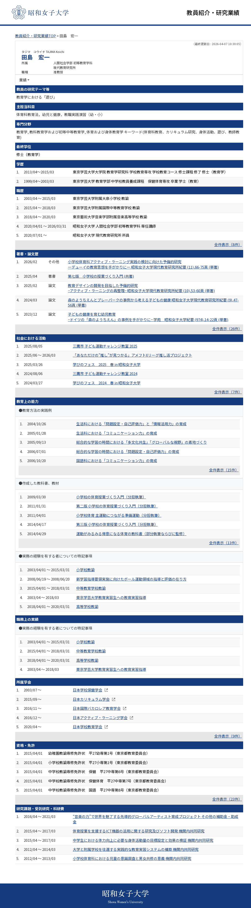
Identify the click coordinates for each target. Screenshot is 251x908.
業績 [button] (22, 79)
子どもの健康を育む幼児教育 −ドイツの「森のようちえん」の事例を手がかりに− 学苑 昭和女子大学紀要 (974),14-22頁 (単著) (148, 316)
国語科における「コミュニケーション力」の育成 (116, 460)
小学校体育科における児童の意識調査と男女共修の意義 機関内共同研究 (132, 858)
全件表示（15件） (224, 469)
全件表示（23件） (227, 799)
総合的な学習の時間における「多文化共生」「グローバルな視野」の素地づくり (141, 442)
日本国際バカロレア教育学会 (97, 708)
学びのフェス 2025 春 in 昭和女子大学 (106, 364)
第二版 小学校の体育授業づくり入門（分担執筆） (117, 505)
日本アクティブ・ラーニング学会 (100, 717)
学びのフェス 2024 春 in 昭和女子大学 (106, 382)
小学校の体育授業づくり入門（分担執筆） (111, 496)
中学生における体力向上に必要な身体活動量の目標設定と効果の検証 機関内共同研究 (143, 840)
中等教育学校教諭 (91, 588)
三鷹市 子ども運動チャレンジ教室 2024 (105, 373)
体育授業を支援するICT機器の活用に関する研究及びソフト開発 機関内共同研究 (138, 830)
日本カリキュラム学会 (91, 699)
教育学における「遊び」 (36, 97)
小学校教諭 (85, 569)
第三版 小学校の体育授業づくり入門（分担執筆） (117, 524)
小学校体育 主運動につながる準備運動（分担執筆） (119, 515)
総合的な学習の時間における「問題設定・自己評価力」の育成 (127, 451)
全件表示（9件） (228, 736)
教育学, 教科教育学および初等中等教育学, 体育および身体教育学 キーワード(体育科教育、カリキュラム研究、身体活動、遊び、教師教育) (127, 134)
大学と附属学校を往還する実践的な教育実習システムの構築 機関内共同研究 (136, 849)
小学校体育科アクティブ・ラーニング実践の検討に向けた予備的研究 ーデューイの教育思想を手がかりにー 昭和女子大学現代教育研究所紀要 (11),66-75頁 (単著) (143, 264)
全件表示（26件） (227, 328)
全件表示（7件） (228, 391)
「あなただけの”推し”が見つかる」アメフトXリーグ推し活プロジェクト (132, 355)
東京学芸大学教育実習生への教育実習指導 (111, 597)
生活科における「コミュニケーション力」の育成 (116, 433)
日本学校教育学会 (87, 726)
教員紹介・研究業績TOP (35, 35)
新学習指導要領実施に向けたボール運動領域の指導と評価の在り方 (131, 579)
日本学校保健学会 (87, 689)
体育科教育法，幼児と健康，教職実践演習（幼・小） (60, 114)
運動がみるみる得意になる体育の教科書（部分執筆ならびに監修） (131, 533)
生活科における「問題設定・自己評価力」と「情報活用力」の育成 (131, 423)
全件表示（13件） (224, 542)
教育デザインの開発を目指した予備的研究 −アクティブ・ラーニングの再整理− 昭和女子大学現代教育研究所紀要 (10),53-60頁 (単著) (141, 288)
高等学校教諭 (87, 606)
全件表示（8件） (228, 244)
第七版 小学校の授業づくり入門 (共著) (101, 276)
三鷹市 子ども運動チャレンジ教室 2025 (105, 346)
